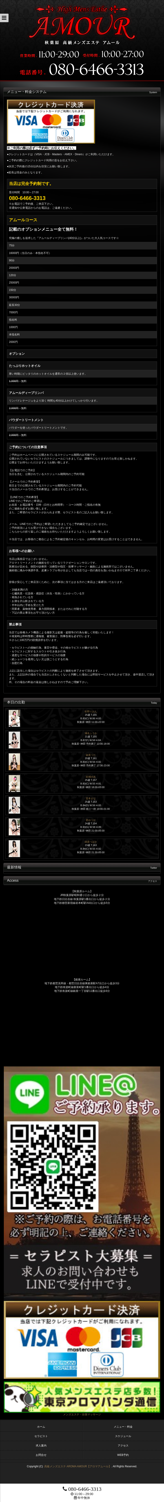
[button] (4, 18)
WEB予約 (123, 1455)
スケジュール (123, 1436)
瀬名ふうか (91, 733)
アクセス (123, 1445)
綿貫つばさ (91, 841)
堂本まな (91, 798)
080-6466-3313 (82, 1489)
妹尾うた (91, 755)
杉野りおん (91, 711)
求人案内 (41, 1445)
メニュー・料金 (123, 1426)
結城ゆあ (91, 776)
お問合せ (41, 1455)
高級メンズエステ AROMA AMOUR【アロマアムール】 (77, 1466)
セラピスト (41, 1436)
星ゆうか (91, 820)
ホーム (41, 1426)
